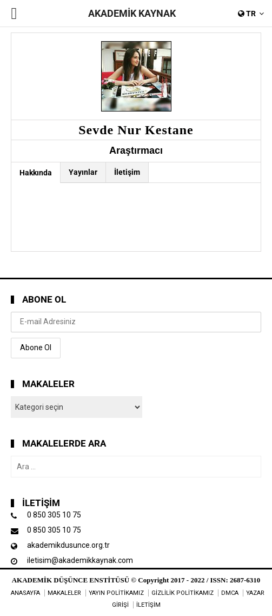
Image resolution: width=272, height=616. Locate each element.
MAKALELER (64, 593)
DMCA (229, 593)
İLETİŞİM (148, 604)
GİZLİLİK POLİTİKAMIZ (182, 593)
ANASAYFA (25, 593)
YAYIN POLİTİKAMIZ (116, 593)
